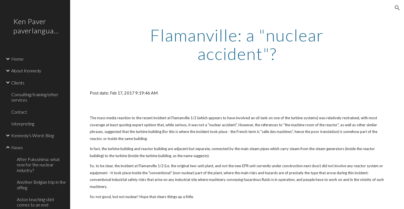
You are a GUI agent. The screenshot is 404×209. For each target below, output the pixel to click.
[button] (397, 8)
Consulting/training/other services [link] (34, 97)
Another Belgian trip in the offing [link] (41, 184)
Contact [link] (19, 111)
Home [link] (17, 58)
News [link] (17, 147)
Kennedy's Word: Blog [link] (32, 135)
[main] (237, 44)
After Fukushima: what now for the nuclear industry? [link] (38, 165)
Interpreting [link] (22, 123)
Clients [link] (17, 82)
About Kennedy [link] (26, 70)
